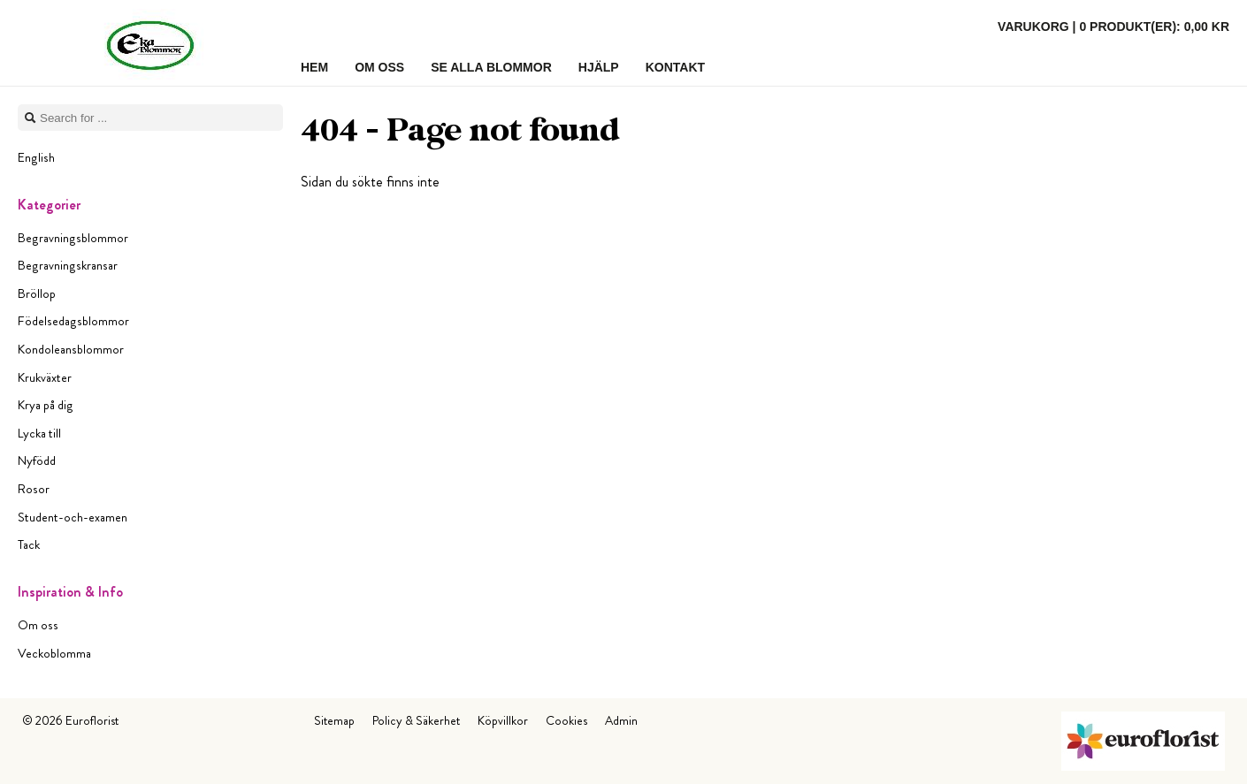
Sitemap (334, 720)
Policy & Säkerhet (416, 720)
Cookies (566, 720)
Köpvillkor (503, 720)
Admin (621, 720)
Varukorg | (1113, 26)
